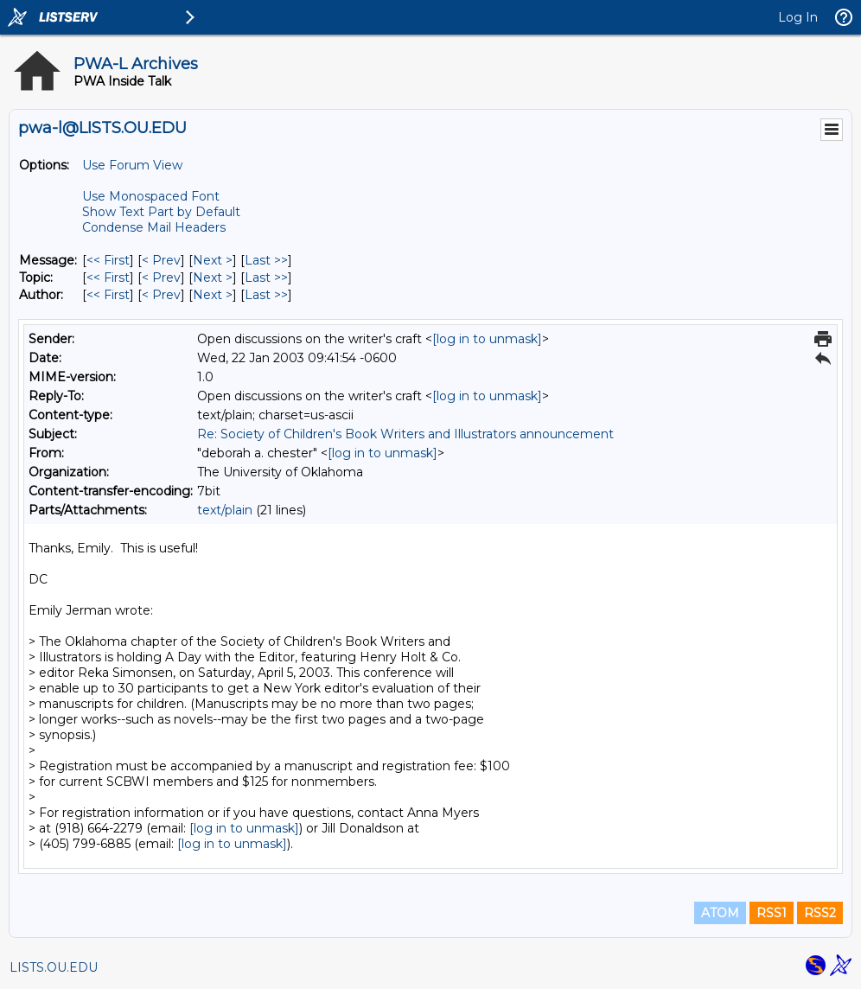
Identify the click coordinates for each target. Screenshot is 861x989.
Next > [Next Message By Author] (213, 295)
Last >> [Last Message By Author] (266, 295)
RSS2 (820, 913)
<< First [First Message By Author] (108, 295)
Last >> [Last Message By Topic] (266, 277)
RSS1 (771, 913)
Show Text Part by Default (161, 212)
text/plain (224, 510)
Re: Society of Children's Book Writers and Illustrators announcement (405, 434)
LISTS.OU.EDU (54, 967)
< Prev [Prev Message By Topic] (161, 277)
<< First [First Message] (108, 260)
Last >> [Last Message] (266, 260)
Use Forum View (132, 165)
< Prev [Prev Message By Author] (161, 295)
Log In (798, 17)
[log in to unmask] (487, 339)
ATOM (720, 913)
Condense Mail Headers (154, 227)
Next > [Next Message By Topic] (213, 277)
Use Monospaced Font (151, 196)
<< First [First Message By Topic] (108, 277)
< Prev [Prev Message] (161, 260)
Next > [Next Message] (213, 260)
